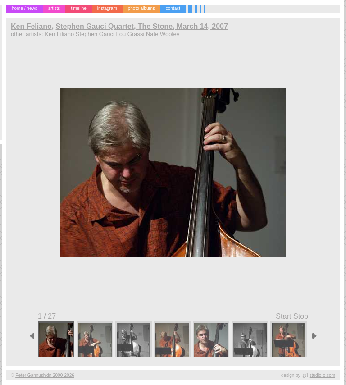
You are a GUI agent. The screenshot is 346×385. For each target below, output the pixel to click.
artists (54, 8)
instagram (107, 8)
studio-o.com (322, 375)
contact (173, 8)
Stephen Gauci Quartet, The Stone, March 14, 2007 (142, 26)
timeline (78, 8)
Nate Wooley (162, 34)
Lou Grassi (130, 34)
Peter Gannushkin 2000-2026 (44, 375)
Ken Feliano (31, 26)
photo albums (141, 8)
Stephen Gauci (95, 34)
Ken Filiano (59, 34)
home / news (24, 8)
